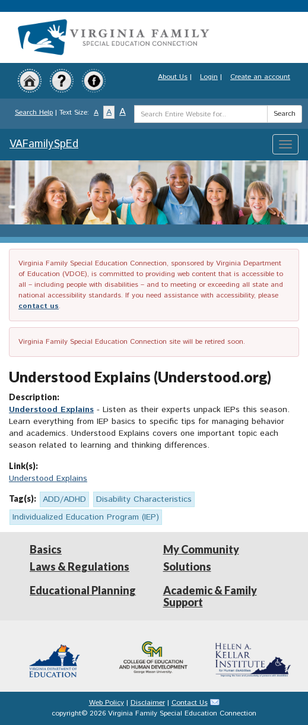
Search (285, 114)
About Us (173, 77)
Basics (46, 549)
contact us (38, 306)
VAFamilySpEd (43, 144)
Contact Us (190, 703)
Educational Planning (83, 590)
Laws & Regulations (79, 566)
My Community (201, 549)
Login (209, 77)
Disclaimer (148, 703)
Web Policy (106, 703)
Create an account (260, 77)
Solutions (187, 566)
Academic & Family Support (210, 596)
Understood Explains (51, 410)
